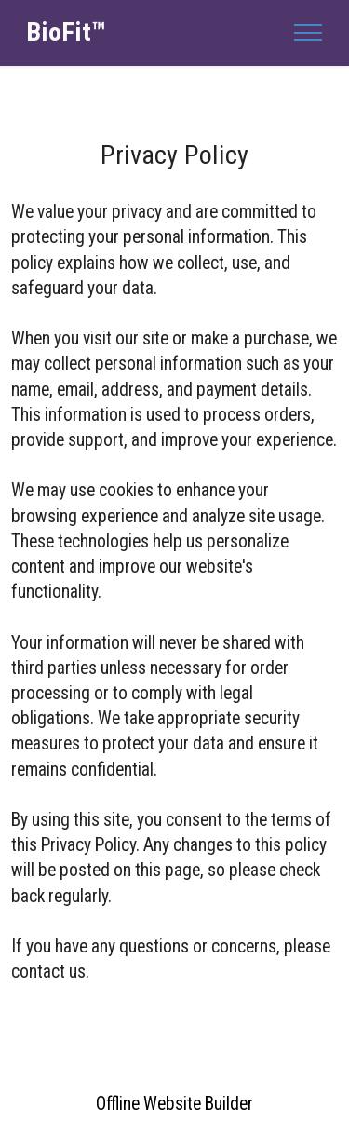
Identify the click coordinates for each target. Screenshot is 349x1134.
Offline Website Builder (174, 1104)
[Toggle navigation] (308, 32)
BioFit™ (66, 33)
